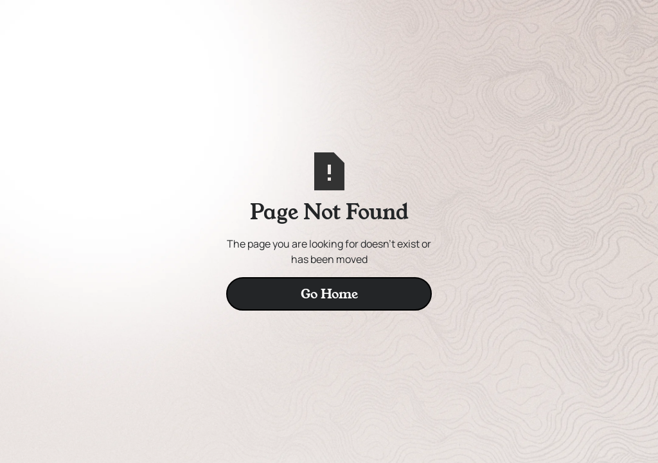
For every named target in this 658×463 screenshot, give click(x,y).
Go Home (329, 294)
